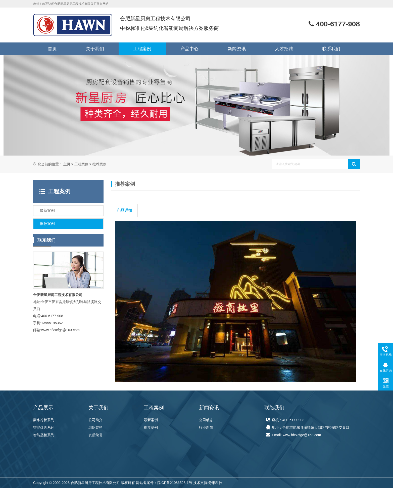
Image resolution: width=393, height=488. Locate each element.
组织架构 (95, 427)
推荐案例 (99, 164)
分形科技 (215, 483)
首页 (52, 48)
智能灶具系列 (43, 427)
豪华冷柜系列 (43, 420)
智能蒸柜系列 (43, 435)
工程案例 (142, 48)
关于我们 (95, 48)
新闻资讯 (237, 48)
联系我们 (331, 48)
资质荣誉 (95, 435)
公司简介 (95, 420)
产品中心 (189, 48)
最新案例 (151, 420)
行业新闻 (206, 427)
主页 (66, 164)
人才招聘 (284, 48)
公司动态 (206, 420)
